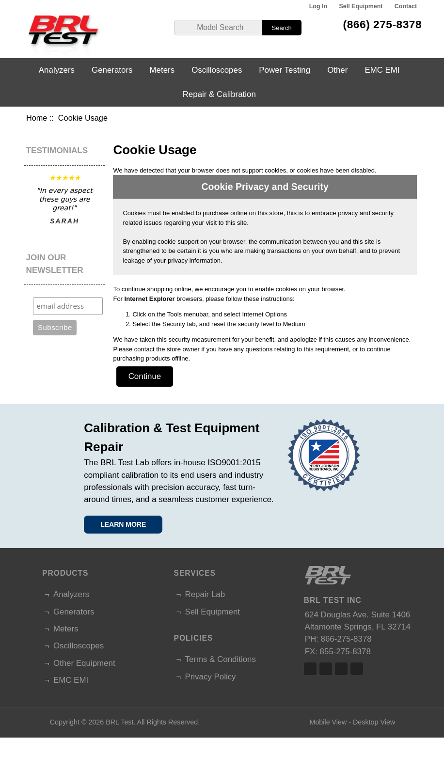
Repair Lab (205, 594)
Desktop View (374, 722)
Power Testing (284, 70)
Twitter (325, 668)
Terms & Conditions (220, 659)
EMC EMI (382, 70)
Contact (406, 6)
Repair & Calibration (219, 94)
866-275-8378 (346, 639)
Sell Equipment (360, 6)
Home (36, 117)
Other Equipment (84, 663)
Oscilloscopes (216, 70)
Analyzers (57, 70)
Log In (318, 6)
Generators (112, 70)
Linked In (341, 668)
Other (337, 70)
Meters (162, 70)
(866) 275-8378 (382, 24)
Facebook (310, 668)
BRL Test (119, 722)
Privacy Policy (210, 676)
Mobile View (328, 722)
